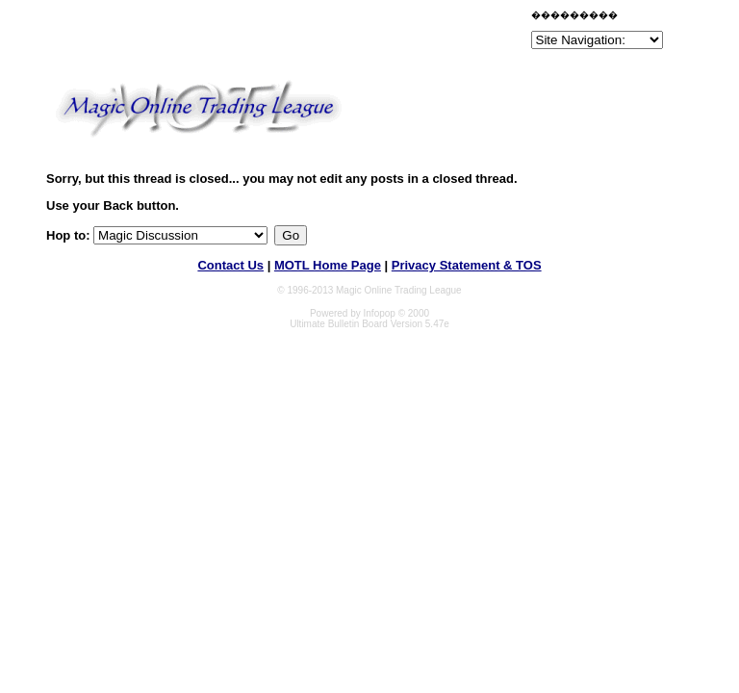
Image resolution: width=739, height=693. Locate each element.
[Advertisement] (302, 33)
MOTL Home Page (327, 265)
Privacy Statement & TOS (467, 265)
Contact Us (230, 265)
